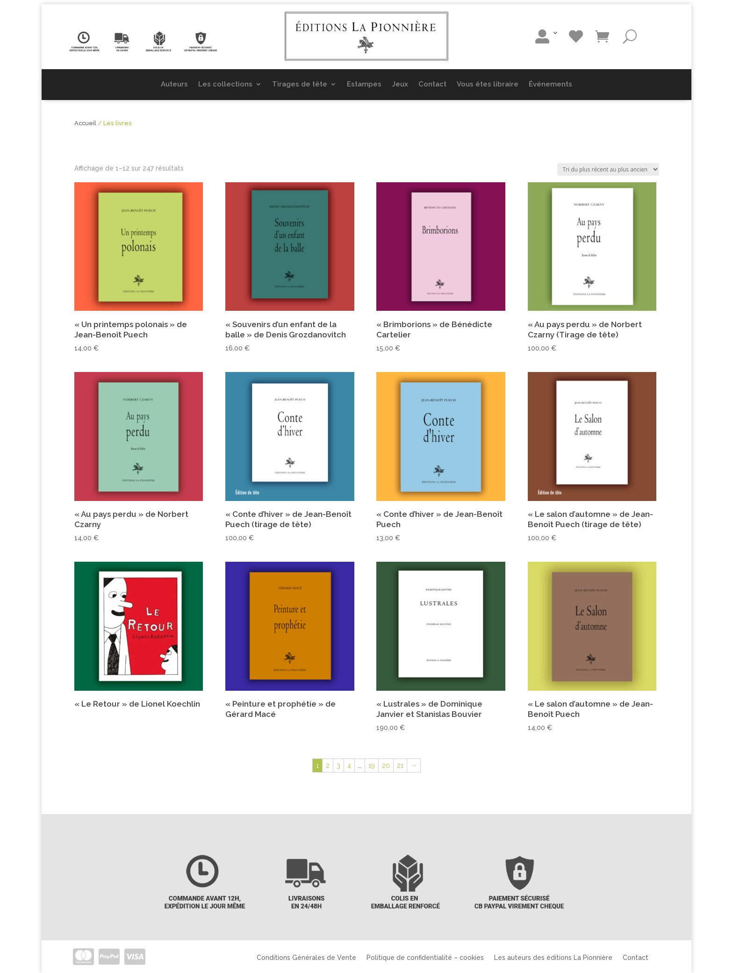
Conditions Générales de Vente (306, 957)
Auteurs (174, 84)
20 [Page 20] (386, 765)
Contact (432, 84)
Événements (550, 84)
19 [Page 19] (371, 765)
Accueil (85, 123)
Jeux (400, 84)
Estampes (364, 84)
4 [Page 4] (349, 765)
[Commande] (608, 169)
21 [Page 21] (400, 765)
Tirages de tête (299, 84)
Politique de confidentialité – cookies (425, 957)
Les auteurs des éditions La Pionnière (553, 957)
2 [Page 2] (328, 765)
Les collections (225, 84)
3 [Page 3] (338, 765)
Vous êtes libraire (487, 84)
